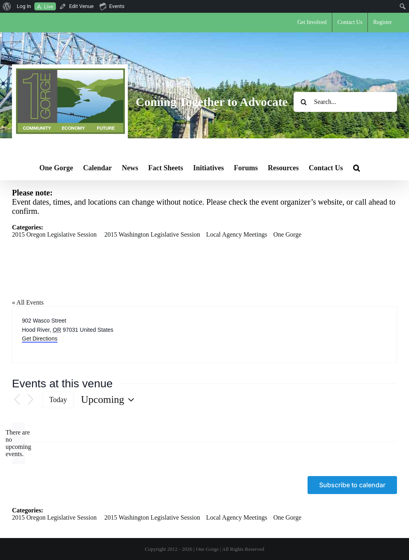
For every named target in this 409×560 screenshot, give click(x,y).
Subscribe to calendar (352, 485)
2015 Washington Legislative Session (152, 234)
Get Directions (40, 338)
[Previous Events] (17, 400)
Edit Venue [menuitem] (81, 6)
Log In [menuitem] (24, 6)
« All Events (28, 302)
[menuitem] (7, 6)
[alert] (18, 443)
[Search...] (345, 102)
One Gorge (287, 234)
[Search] (304, 102)
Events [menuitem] (111, 6)
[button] (356, 168)
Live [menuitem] (48, 7)
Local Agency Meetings (236, 234)
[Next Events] (30, 400)
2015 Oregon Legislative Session (54, 234)
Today (58, 400)
